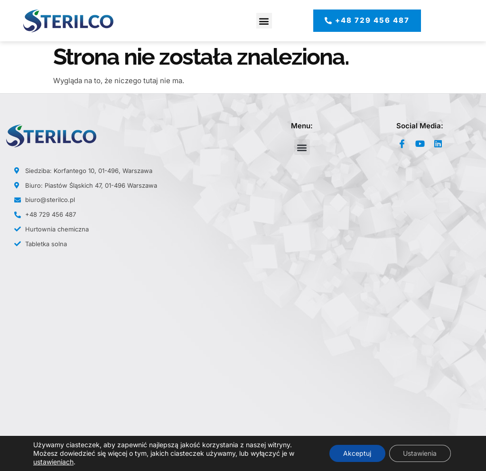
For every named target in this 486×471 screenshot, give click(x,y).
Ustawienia (420, 453)
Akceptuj (357, 453)
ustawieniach (53, 462)
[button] (264, 21)
